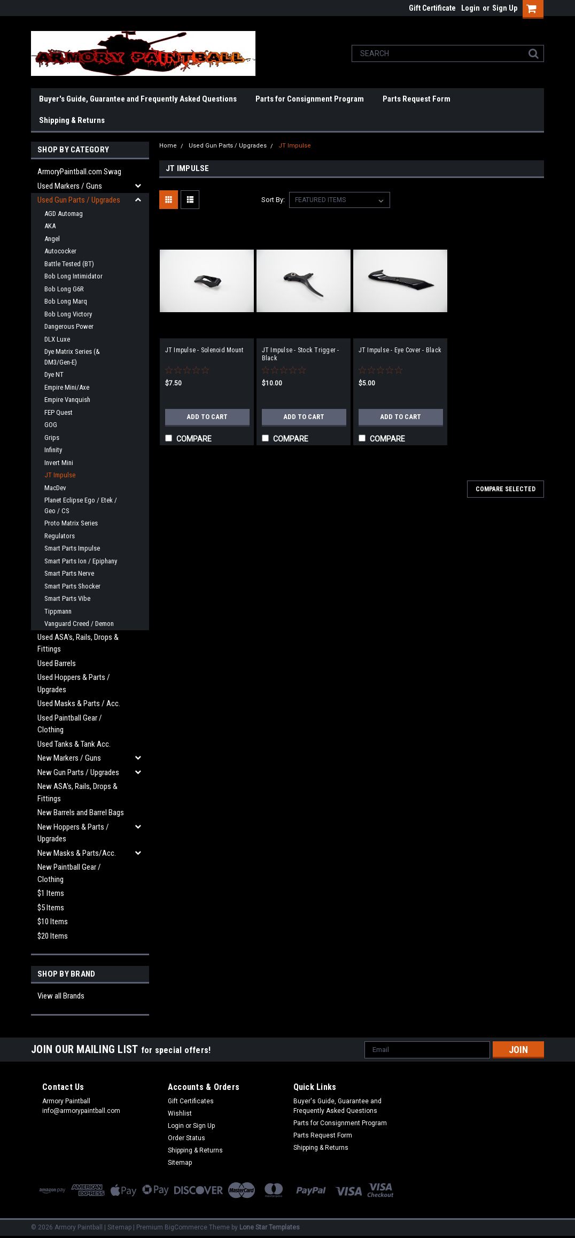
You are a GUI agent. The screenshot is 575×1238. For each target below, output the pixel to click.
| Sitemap (117, 1227)
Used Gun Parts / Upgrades (78, 200)
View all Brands (60, 996)
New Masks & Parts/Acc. (76, 853)
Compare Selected (505, 489)
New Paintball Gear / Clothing (69, 873)
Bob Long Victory (68, 314)
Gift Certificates (191, 1101)
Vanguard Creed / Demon (79, 624)
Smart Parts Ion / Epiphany (80, 561)
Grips (51, 438)
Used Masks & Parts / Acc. (78, 703)
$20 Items (52, 936)
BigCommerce (186, 1227)
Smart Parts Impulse (72, 548)
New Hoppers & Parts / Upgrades (73, 833)
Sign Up (504, 8)
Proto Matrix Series (71, 523)
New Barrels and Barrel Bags (80, 812)
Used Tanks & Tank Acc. (74, 744)
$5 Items (50, 907)
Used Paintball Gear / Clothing (69, 724)
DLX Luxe (57, 339)
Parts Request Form (416, 99)
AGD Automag (63, 214)
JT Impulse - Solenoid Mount (204, 350)
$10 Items (52, 921)
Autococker (60, 251)
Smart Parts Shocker (72, 586)
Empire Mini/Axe (66, 387)
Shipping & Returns (72, 120)
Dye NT (54, 374)
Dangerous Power (69, 326)
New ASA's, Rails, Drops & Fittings (77, 792)
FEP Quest (58, 412)
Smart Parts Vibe (67, 598)
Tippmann (58, 611)
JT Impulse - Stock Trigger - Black (300, 354)
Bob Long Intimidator (73, 276)
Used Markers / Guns (69, 186)
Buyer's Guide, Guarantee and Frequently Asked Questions (138, 99)
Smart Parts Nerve (69, 573)
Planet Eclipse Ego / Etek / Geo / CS (80, 505)
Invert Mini (58, 463)
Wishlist (180, 1113)
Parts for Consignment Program (309, 99)
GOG (50, 425)
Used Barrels (56, 663)
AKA (50, 226)
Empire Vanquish (67, 400)
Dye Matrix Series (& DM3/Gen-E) (72, 356)
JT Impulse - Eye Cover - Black (400, 350)
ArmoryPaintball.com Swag (79, 171)
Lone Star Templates (269, 1227)
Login (470, 8)
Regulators (59, 536)
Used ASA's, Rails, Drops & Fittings (78, 643)
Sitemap (180, 1162)
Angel (52, 239)
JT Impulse (59, 475)
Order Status (186, 1138)
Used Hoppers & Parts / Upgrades (73, 683)
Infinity (53, 450)
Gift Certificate (432, 8)
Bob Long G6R (64, 289)
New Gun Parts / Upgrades (78, 772)
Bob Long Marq (65, 301)
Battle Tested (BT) (69, 264)
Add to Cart (207, 417)
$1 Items (50, 893)
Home (168, 145)
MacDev (55, 488)
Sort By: (273, 200)
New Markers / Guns (69, 758)
